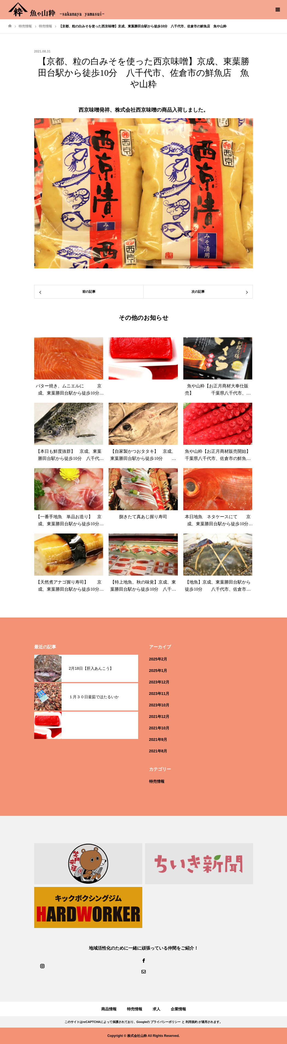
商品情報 (109, 1009)
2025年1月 (158, 670)
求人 (156, 1009)
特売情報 (156, 781)
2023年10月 (159, 705)
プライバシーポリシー (165, 1021)
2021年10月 (159, 728)
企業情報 (178, 1009)
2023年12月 (159, 682)
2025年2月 (158, 659)
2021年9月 (158, 739)
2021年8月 (158, 751)
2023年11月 (159, 693)
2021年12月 (159, 716)
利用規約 (191, 1021)
